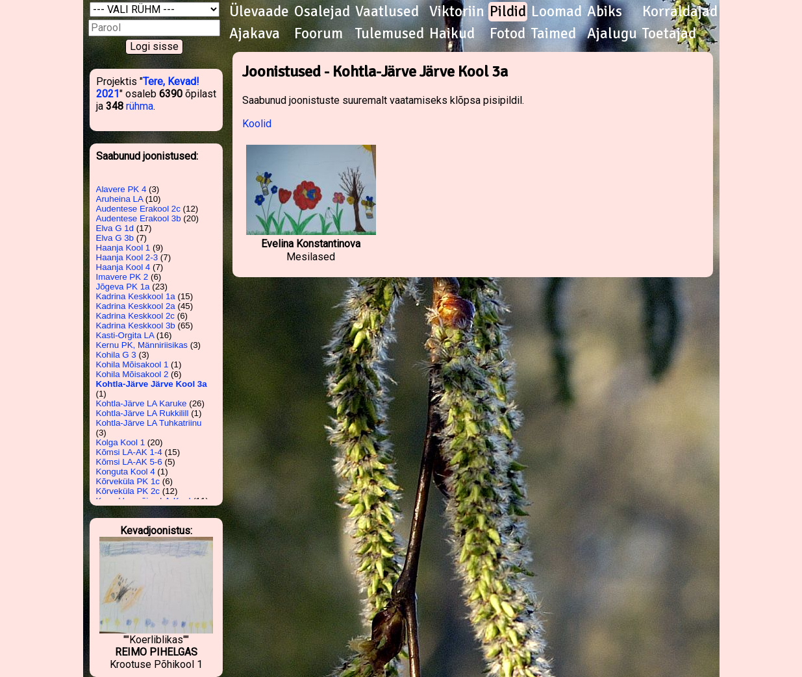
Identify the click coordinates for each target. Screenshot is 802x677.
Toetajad (669, 34)
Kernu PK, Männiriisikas (142, 345)
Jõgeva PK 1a (123, 286)
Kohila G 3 (116, 355)
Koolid (256, 123)
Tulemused (389, 34)
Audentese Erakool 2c (138, 209)
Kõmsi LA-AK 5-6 (129, 462)
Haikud (452, 34)
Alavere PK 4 (121, 189)
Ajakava (254, 34)
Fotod (507, 34)
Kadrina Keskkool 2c (135, 316)
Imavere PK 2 (122, 277)
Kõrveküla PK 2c (128, 491)
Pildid (508, 12)
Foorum (318, 34)
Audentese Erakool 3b (138, 218)
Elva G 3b (115, 238)
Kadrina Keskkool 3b (135, 325)
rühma (139, 106)
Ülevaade (259, 12)
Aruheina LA (120, 199)
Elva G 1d (115, 228)
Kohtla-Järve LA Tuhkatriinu (149, 423)
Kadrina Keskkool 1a (135, 296)
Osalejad (322, 12)
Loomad (556, 12)
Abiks (604, 12)
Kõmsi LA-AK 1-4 (129, 452)
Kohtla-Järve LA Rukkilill (142, 413)
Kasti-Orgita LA (125, 335)
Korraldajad (680, 12)
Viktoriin (456, 12)
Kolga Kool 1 (120, 442)
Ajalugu (612, 34)
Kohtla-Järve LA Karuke (141, 403)
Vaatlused (387, 12)
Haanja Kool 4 (123, 267)
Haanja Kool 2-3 (127, 257)
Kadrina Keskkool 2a (135, 306)
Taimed (553, 34)
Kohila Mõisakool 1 (132, 364)
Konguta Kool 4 (125, 471)
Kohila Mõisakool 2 (132, 374)
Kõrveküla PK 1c (128, 481)
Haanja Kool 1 (123, 247)
